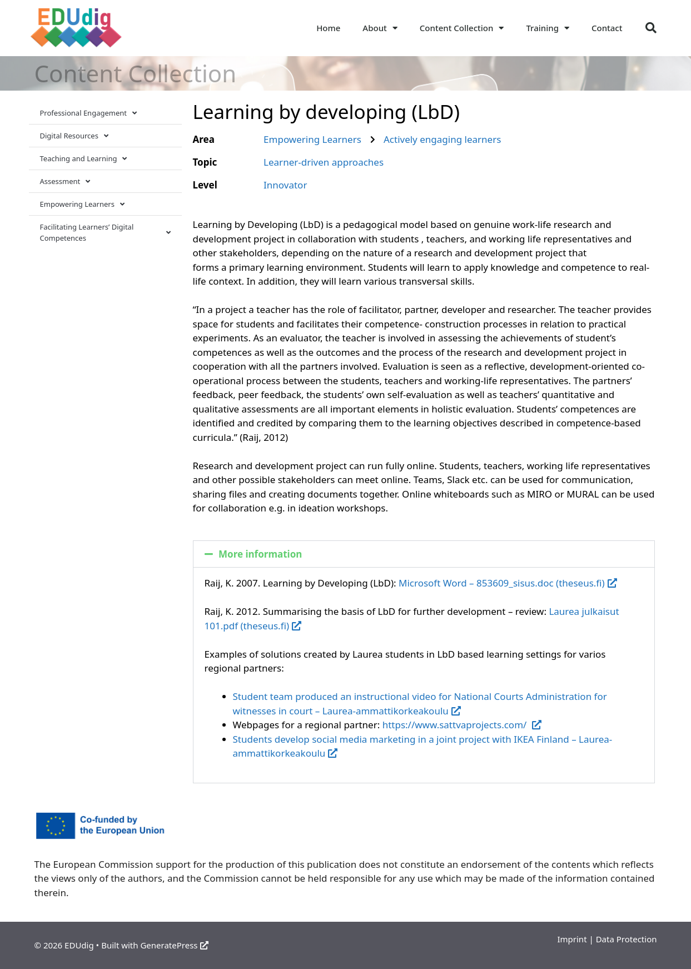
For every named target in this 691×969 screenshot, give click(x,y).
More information (260, 554)
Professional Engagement (88, 113)
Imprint (571, 939)
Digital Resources (74, 136)
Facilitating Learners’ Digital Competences (105, 232)
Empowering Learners (82, 204)
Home (328, 27)
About (379, 28)
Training (547, 28)
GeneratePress (174, 945)
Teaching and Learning (83, 159)
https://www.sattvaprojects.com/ (461, 724)
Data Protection (626, 939)
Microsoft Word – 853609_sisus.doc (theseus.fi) (508, 583)
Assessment (65, 181)
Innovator (285, 184)
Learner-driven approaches (324, 162)
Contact (607, 27)
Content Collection (462, 28)
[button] (651, 28)
